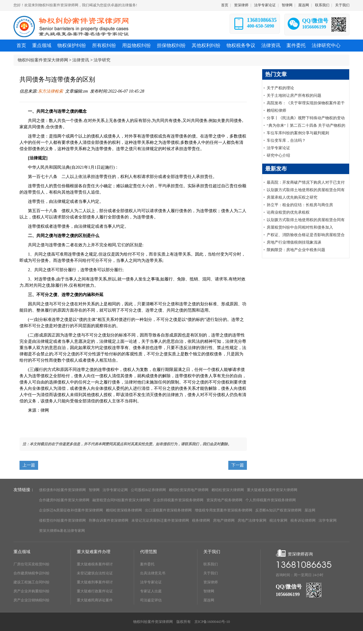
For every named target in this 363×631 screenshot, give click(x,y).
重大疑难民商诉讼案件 (95, 600)
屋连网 (303, 5)
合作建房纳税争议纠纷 (32, 573)
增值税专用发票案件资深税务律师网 (223, 510)
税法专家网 (278, 520)
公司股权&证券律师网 (148, 490)
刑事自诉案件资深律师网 (108, 520)
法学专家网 (328, 520)
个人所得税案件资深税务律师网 (270, 500)
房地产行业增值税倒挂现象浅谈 (294, 242)
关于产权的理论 (280, 88)
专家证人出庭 (151, 591)
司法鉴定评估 (151, 600)
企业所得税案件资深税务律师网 (178, 500)
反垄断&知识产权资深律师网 (278, 510)
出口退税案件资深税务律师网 (168, 510)
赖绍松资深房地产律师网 (188, 490)
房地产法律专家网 (252, 520)
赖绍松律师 (276, 110)
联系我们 (322, 5)
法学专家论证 (265, 5)
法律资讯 (80, 60)
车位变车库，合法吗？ (286, 140)
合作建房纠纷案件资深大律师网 (64, 500)
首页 (224, 5)
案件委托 (147, 564)
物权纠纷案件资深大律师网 (43, 60)
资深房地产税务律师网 (224, 500)
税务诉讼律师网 (303, 520)
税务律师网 (201, 520)
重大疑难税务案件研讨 (95, 564)
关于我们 (342, 5)
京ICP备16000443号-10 (212, 622)
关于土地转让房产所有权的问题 (294, 95)
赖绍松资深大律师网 (228, 490)
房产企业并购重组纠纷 (32, 591)
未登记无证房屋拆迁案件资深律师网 (160, 520)
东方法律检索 (50, 91)
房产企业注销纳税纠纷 (32, 600)
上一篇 (28, 465)
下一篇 (237, 465)
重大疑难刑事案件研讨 (95, 582)
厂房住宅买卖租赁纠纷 (32, 564)
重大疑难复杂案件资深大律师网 (272, 490)
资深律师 (241, 5)
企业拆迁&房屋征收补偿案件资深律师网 (71, 510)
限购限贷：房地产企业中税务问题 (296, 249)
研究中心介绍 (278, 155)
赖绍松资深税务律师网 (124, 510)
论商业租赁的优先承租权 (288, 212)
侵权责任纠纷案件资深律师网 (62, 520)
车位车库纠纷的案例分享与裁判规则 (298, 133)
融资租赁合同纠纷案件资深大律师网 (121, 500)
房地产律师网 (224, 520)
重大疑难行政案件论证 (95, 591)
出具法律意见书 (152, 573)
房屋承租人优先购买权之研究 (292, 197)
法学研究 (102, 60)
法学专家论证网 (115, 490)
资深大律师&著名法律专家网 (62, 531)
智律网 (287, 5)
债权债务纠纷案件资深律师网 (62, 490)
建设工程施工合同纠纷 (32, 582)
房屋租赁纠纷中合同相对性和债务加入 (300, 227)
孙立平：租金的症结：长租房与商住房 (300, 205)
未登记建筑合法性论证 (95, 573)
